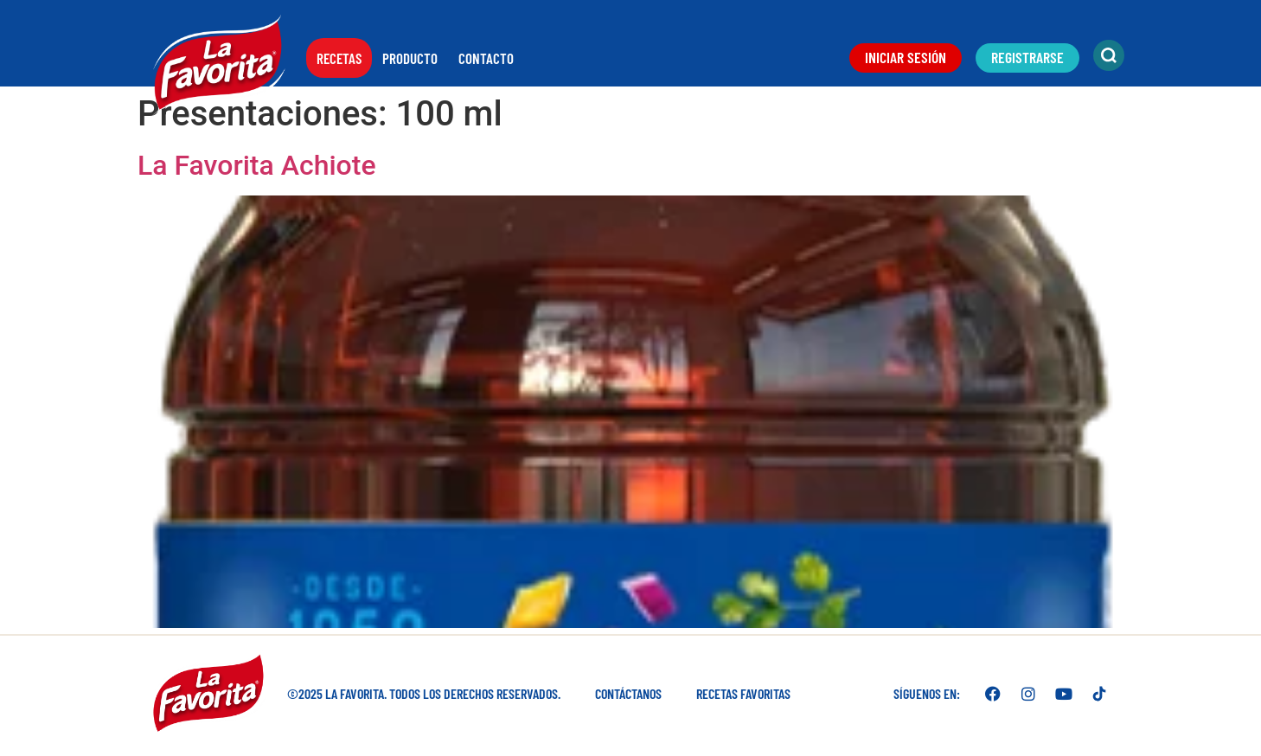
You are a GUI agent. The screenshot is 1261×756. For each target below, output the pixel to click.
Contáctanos (628, 693)
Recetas (339, 58)
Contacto (486, 58)
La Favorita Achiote (257, 165)
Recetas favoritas (743, 693)
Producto (410, 58)
